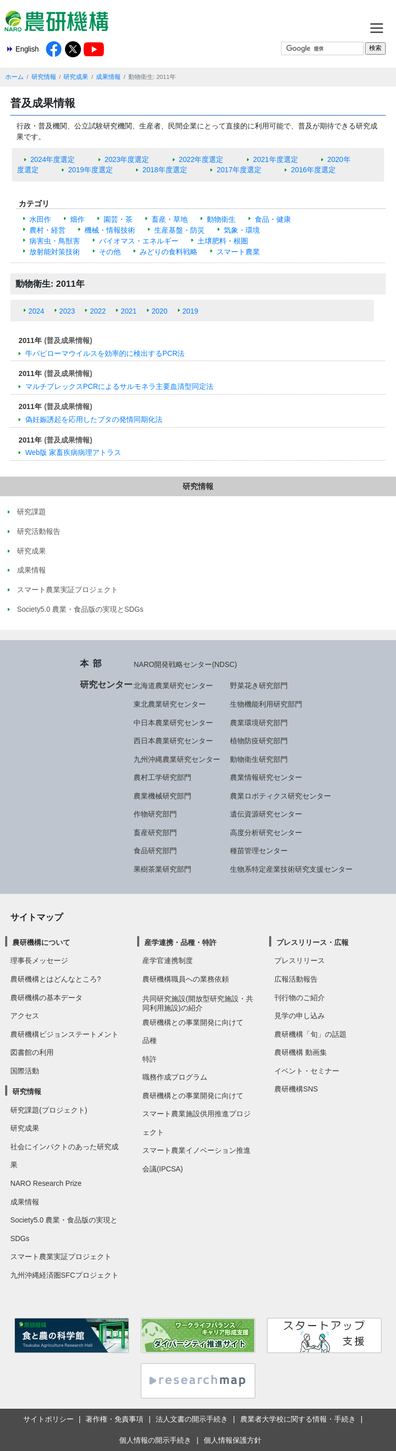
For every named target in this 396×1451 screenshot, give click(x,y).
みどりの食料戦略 (168, 252)
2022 (98, 311)
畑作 (77, 219)
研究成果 (75, 77)
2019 (191, 311)
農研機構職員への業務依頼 (185, 979)
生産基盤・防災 (179, 230)
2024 (36, 311)
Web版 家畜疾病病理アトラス (73, 452)
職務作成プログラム (174, 1077)
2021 (129, 311)
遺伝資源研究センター (266, 814)
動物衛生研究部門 (259, 759)
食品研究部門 (155, 850)
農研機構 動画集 (300, 1052)
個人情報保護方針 (232, 1440)
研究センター (106, 684)
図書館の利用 (32, 1052)
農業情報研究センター (266, 777)
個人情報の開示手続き (155, 1440)
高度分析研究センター (266, 832)
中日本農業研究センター (173, 723)
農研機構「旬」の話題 (310, 1034)
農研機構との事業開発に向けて (192, 1022)
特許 (149, 1059)
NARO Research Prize (45, 1183)
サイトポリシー (48, 1419)
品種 (149, 1040)
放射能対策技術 (54, 252)
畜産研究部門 (155, 832)
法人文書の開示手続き (192, 1419)
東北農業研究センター (170, 704)
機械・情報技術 (110, 230)
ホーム (14, 77)
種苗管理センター (259, 850)
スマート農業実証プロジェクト (60, 1256)
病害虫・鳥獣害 (54, 241)
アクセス (24, 1016)
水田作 (40, 219)
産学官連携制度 (167, 960)
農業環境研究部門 (259, 723)
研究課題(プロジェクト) (48, 1110)
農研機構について (41, 942)
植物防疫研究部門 (259, 741)
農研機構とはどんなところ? (55, 979)
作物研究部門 (155, 814)
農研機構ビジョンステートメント (64, 1034)
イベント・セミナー (306, 1071)
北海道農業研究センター (173, 685)
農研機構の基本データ (46, 997)
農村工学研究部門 (162, 777)
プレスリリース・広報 (312, 942)
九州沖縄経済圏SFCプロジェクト (64, 1275)
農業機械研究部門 (162, 796)
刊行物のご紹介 (299, 997)
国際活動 (24, 1071)
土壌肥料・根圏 (222, 241)
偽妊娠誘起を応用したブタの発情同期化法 (93, 419)
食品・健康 (273, 219)
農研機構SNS (296, 1089)
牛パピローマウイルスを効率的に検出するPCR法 (105, 353)
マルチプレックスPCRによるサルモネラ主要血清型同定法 (119, 386)
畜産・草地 (170, 219)
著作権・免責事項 (114, 1419)
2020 (160, 311)
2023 (67, 311)
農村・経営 (47, 230)
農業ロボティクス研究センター (280, 796)
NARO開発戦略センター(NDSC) (185, 664)
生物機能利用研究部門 (266, 704)
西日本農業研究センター (173, 741)
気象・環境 (242, 230)
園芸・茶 (118, 219)
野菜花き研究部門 (259, 685)
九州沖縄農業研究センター (177, 759)
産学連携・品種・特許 (180, 942)
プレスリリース (299, 960)
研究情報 (43, 77)
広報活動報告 (296, 979)
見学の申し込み (299, 1016)
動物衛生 (221, 219)
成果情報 (108, 77)
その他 (110, 252)
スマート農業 (238, 252)
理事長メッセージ (39, 960)
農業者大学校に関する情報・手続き (298, 1419)
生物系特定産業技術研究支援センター (291, 869)
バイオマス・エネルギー (138, 241)
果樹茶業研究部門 (162, 869)
